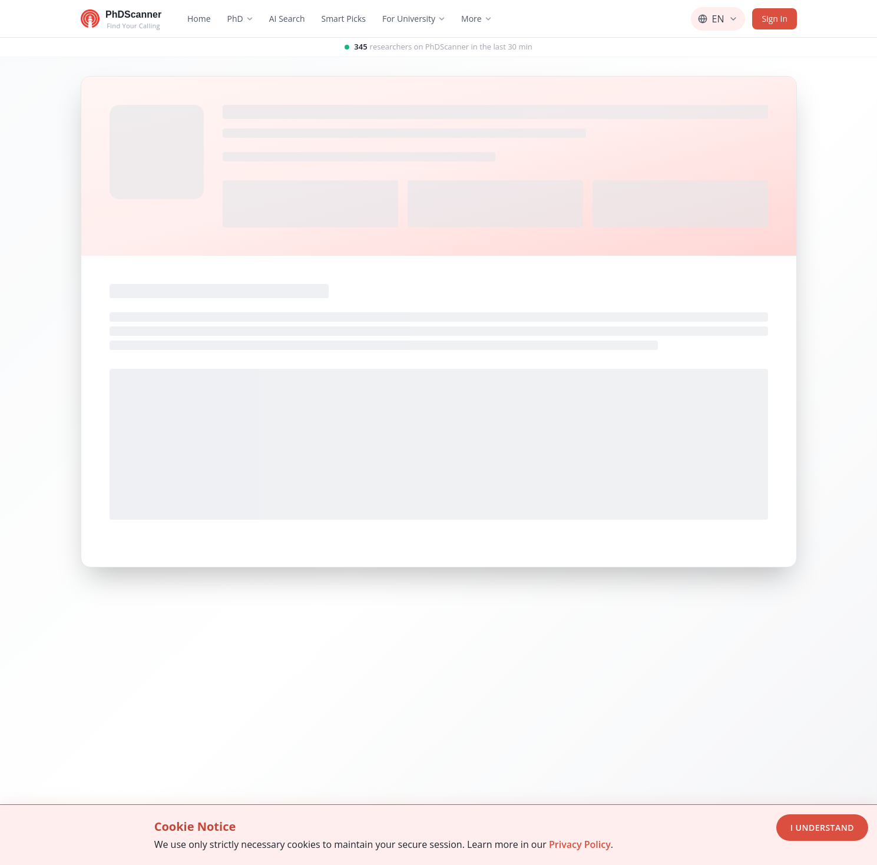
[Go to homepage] (121, 19)
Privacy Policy (580, 844)
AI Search (287, 18)
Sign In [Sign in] (774, 18)
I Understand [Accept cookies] (822, 827)
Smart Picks (343, 18)
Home (199, 18)
